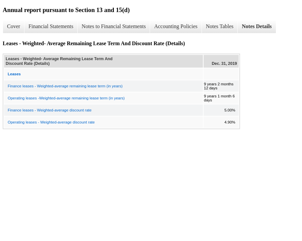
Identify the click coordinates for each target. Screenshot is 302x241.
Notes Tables (220, 26)
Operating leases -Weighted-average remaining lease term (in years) (66, 98)
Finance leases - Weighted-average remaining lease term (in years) (65, 86)
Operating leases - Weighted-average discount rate (51, 122)
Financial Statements (50, 26)
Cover (13, 26)
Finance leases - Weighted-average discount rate (49, 110)
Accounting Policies (175, 26)
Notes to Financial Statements (114, 26)
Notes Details (257, 26)
